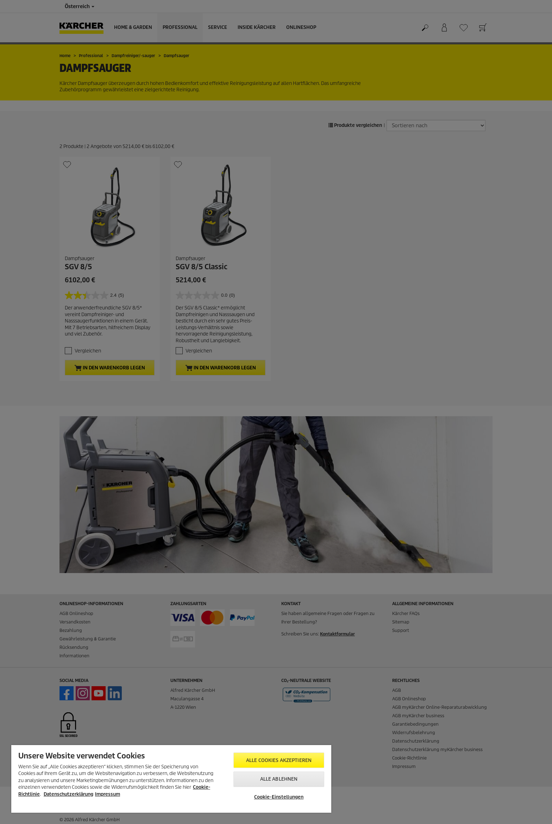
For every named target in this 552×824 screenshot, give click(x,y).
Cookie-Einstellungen (279, 797)
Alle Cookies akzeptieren (279, 760)
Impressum (107, 794)
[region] (171, 779)
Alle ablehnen (279, 779)
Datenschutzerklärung (68, 794)
